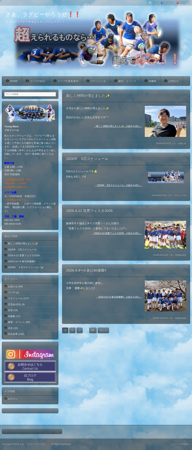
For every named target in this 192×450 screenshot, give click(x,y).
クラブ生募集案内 (67, 81)
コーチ (11, 292)
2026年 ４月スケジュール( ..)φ (25, 267)
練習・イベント (127, 81)
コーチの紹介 (38, 81)
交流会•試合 (180, 255)
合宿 (10, 310)
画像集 (152, 81)
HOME (14, 81)
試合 (10, 328)
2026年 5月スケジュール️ (87, 159)
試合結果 (13, 334)
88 (93, 330)
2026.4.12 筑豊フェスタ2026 (89, 211)
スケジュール (98, 81)
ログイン (13, 398)
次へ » (103, 330)
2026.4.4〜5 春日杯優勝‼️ (86, 270)
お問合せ (173, 81)
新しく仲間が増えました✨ (88, 96)
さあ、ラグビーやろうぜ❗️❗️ (43, 14)
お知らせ (182, 143)
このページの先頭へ (180, 444)
